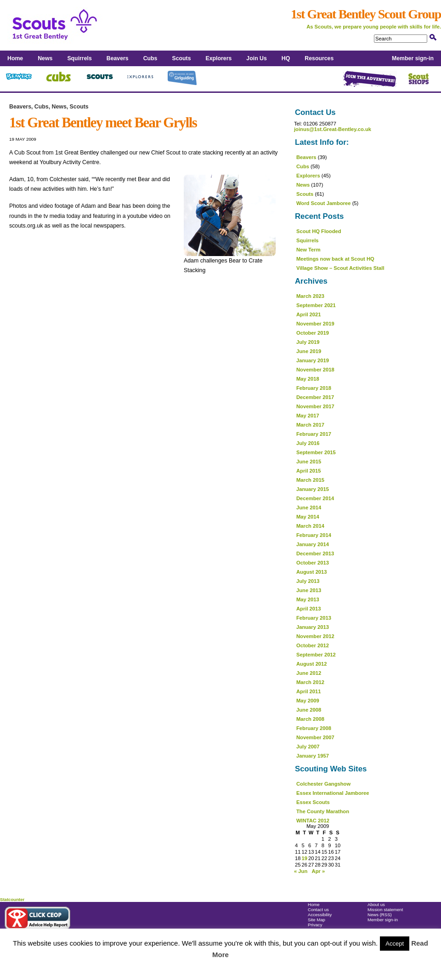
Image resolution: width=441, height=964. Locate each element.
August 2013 (311, 572)
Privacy (315, 924)
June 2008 (308, 710)
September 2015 (316, 452)
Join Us (256, 58)
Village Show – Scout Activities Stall (340, 268)
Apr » (318, 871)
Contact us (318, 909)
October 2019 (312, 333)
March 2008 (310, 719)
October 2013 (312, 562)
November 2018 (315, 369)
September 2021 (316, 305)
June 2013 (308, 590)
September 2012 (316, 654)
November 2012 (315, 636)
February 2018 (313, 388)
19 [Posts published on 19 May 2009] (304, 858)
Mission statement (385, 909)
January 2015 (312, 489)
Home (15, 58)
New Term (308, 249)
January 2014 (312, 544)
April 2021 (308, 314)
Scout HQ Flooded (318, 231)
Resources (319, 58)
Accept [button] (394, 943)
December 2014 (315, 498)
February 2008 (313, 728)
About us (376, 904)
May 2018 (307, 379)
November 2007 (315, 737)
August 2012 (311, 664)
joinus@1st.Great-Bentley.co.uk (332, 129)
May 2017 (307, 415)
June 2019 (308, 351)
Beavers (118, 58)
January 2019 (312, 360)
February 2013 (313, 618)
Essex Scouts (313, 802)
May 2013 (307, 599)
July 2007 (307, 746)
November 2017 (315, 406)
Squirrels (79, 58)
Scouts (181, 58)
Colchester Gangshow (323, 784)
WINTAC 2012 (312, 820)
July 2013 (307, 581)
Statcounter (12, 899)
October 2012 (312, 645)
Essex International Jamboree (332, 793)
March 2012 (310, 682)
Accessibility (320, 914)
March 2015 (310, 480)
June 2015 (308, 461)
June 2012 (308, 673)
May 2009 (307, 700)
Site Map (316, 919)
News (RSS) (380, 914)
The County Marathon (322, 811)
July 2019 (307, 342)
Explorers (219, 58)
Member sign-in (413, 58)
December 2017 (315, 397)
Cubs (150, 58)
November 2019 (315, 323)
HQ (286, 58)
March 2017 (310, 425)
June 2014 (308, 507)
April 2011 (308, 691)
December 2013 (315, 553)
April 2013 (308, 608)
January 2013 (312, 627)
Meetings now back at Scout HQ (335, 259)
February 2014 (313, 535)
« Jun (300, 871)
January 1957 (312, 756)
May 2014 (307, 516)
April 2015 (308, 470)
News (45, 58)
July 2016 (307, 443)
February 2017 (313, 434)
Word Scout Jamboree (323, 203)
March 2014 (310, 526)
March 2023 (310, 296)
